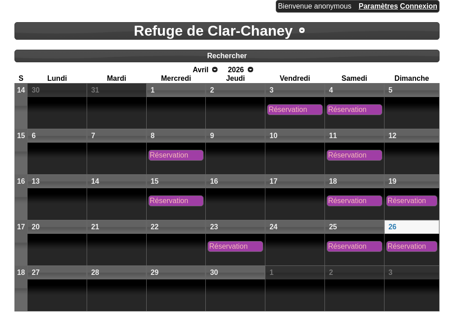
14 (21, 90)
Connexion (418, 6)
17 (273, 181)
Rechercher (227, 56)
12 (393, 135)
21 (95, 227)
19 (393, 181)
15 (21, 135)
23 (214, 227)
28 (95, 272)
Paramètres (378, 6)
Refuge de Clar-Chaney (213, 31)
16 (21, 181)
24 (273, 227)
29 (155, 272)
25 (333, 227)
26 (393, 227)
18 (333, 181)
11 (333, 135)
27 (36, 272)
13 (36, 181)
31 (95, 90)
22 (155, 227)
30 (36, 90)
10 (273, 135)
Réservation (288, 109)
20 (36, 227)
